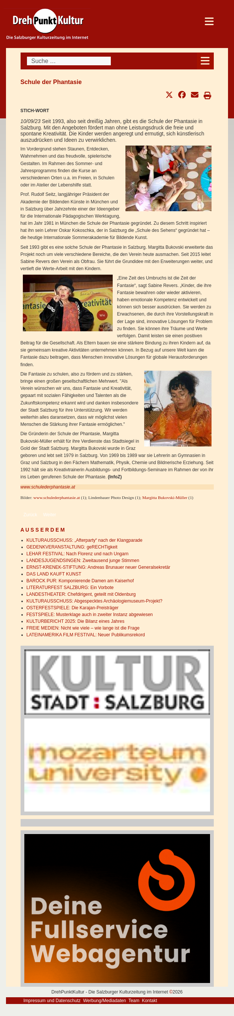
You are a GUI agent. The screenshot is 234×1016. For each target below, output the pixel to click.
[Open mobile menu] (205, 61)
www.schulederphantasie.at (48, 487)
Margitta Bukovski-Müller (164, 497)
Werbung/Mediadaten (104, 1000)
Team (133, 1000)
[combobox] (69, 61)
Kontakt (149, 1000)
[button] (169, 95)
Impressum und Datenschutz (52, 1000)
